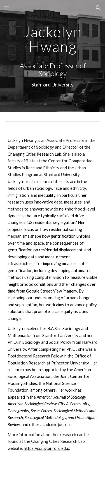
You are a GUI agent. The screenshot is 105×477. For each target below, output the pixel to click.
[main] (52, 39)
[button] (6, 7)
